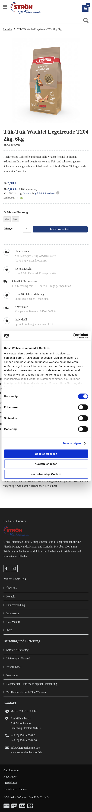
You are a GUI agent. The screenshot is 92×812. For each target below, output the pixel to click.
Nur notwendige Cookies (46, 474)
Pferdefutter (10, 782)
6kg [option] (15, 219)
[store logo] (49, 8)
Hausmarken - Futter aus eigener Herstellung (31, 683)
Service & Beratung (17, 649)
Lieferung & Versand (18, 658)
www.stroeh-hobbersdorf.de (26, 752)
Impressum (12, 613)
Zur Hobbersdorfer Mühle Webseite (26, 692)
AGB (9, 630)
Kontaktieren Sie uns (15, 789)
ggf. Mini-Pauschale (44, 193)
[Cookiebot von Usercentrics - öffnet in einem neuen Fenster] (72, 335)
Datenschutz (13, 621)
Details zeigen (72, 443)
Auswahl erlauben (46, 463)
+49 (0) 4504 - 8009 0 (23, 735)
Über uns (11, 587)
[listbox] (46, 219)
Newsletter (12, 675)
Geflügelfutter (12, 770)
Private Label (13, 666)
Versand (27, 193)
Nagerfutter (10, 776)
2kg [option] (7, 219)
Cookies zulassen (46, 453)
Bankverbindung (15, 604)
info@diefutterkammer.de (25, 747)
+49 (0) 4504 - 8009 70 (24, 740)
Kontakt (10, 596)
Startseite (7, 29)
